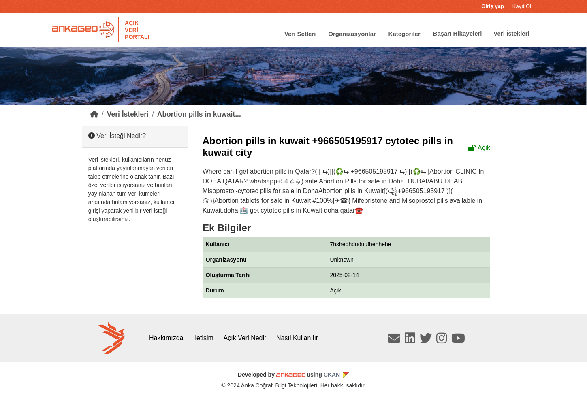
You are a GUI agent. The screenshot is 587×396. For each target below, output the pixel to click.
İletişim (203, 337)
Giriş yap (492, 6)
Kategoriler (404, 33)
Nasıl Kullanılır (297, 337)
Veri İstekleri (511, 33)
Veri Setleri (300, 33)
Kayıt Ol (521, 6)
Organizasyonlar (352, 33)
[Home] (94, 114)
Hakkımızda (166, 337)
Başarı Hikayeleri (457, 33)
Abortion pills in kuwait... (199, 114)
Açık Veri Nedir (245, 337)
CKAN (332, 374)
